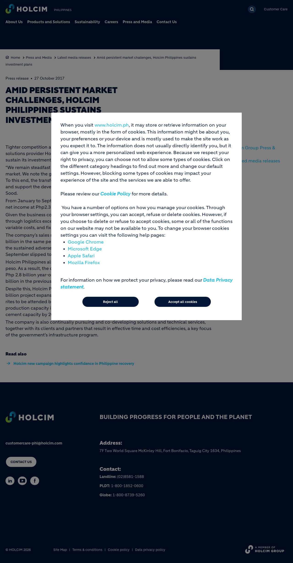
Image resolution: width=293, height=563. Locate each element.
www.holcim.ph (112, 127)
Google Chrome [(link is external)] (86, 244)
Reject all (110, 304)
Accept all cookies (182, 304)
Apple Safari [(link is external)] (81, 258)
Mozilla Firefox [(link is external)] (84, 265)
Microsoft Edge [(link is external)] (85, 251)
